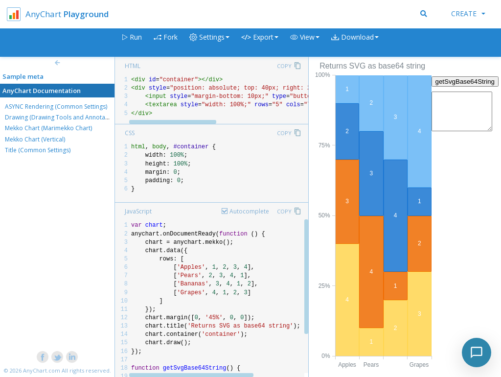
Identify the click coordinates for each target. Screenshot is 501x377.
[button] (304, 43)
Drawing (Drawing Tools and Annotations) (62, 117)
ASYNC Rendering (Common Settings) (56, 106)
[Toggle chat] (476, 352)
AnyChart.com (41, 370)
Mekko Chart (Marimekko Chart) (48, 128)
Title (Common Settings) (37, 150)
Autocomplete (249, 211)
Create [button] (468, 13)
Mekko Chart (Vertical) (35, 139)
